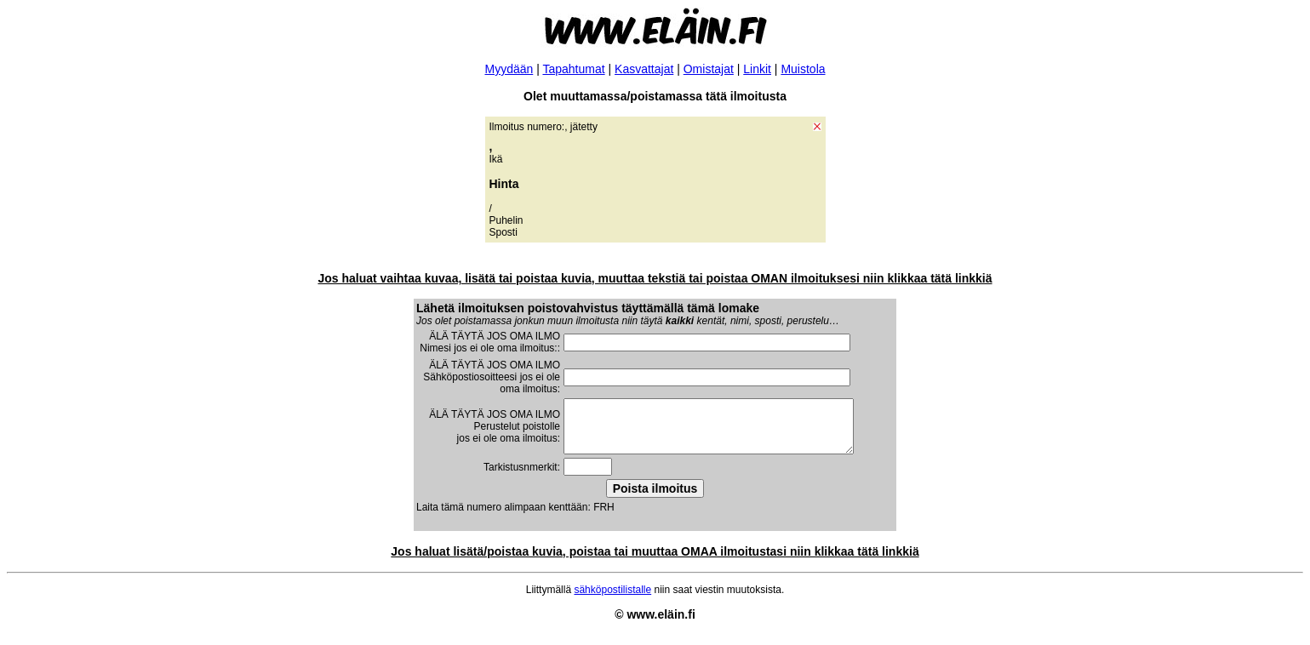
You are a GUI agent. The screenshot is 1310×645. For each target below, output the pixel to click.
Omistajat (709, 69)
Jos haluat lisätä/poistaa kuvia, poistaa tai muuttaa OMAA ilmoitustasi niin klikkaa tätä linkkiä (654, 561)
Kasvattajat (644, 69)
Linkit (757, 69)
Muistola (803, 69)
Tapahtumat (573, 69)
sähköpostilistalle (612, 600)
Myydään (508, 69)
